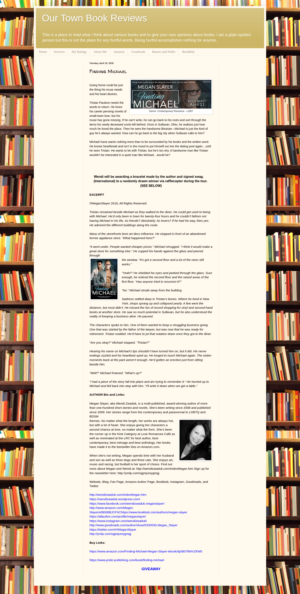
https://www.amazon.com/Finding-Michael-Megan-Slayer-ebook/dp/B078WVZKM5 (145, 551)
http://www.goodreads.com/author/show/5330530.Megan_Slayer (133, 525)
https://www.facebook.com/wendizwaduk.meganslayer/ (126, 503)
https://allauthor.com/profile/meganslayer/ (117, 516)
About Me (100, 51)
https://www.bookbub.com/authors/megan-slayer (154, 512)
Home (43, 51)
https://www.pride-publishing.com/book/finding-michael (126, 560)
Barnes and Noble (163, 51)
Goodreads (138, 51)
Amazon (119, 51)
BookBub (188, 51)
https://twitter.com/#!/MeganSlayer (112, 529)
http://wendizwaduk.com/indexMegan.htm (117, 494)
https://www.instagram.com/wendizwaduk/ (118, 521)
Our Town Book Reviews (94, 18)
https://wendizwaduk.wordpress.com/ (114, 499)
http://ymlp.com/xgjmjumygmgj (110, 533)
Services (59, 51)
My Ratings (79, 51)
